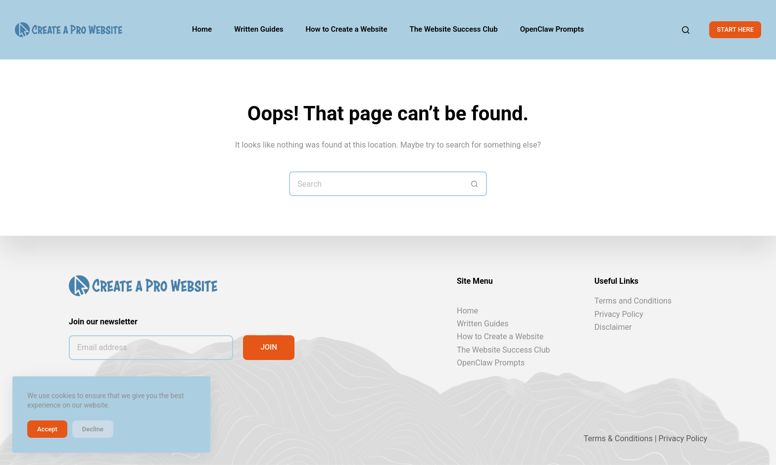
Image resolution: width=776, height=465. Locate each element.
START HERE (735, 29)
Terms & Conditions (618, 438)
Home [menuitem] (202, 29)
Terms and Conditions (633, 301)
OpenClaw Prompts (491, 362)
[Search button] (474, 183)
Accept (47, 429)
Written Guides (482, 323)
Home (467, 310)
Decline (92, 429)
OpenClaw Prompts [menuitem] (552, 29)
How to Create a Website (500, 336)
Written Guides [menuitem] (258, 29)
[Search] (685, 30)
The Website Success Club (503, 350)
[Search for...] (375, 183)
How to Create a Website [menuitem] (347, 29)
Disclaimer (612, 327)
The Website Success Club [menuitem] (453, 29)
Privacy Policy (618, 313)
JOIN (268, 347)
